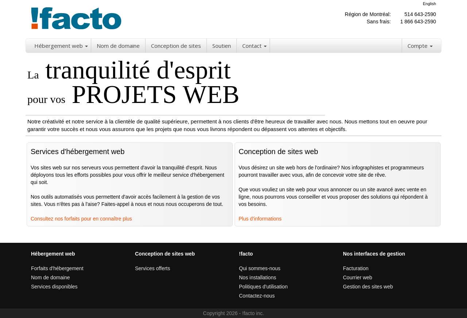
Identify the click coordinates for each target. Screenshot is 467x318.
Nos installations (257, 277)
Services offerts (152, 268)
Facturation (355, 268)
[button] (87, 46)
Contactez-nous (257, 296)
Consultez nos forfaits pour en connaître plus (81, 219)
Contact (252, 45)
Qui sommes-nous (260, 268)
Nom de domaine (118, 45)
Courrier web (357, 277)
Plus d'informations (260, 219)
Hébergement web (58, 45)
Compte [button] (420, 45)
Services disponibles (54, 287)
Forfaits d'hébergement (57, 268)
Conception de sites (176, 45)
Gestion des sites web (368, 287)
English (429, 3)
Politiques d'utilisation (263, 287)
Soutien (221, 45)
